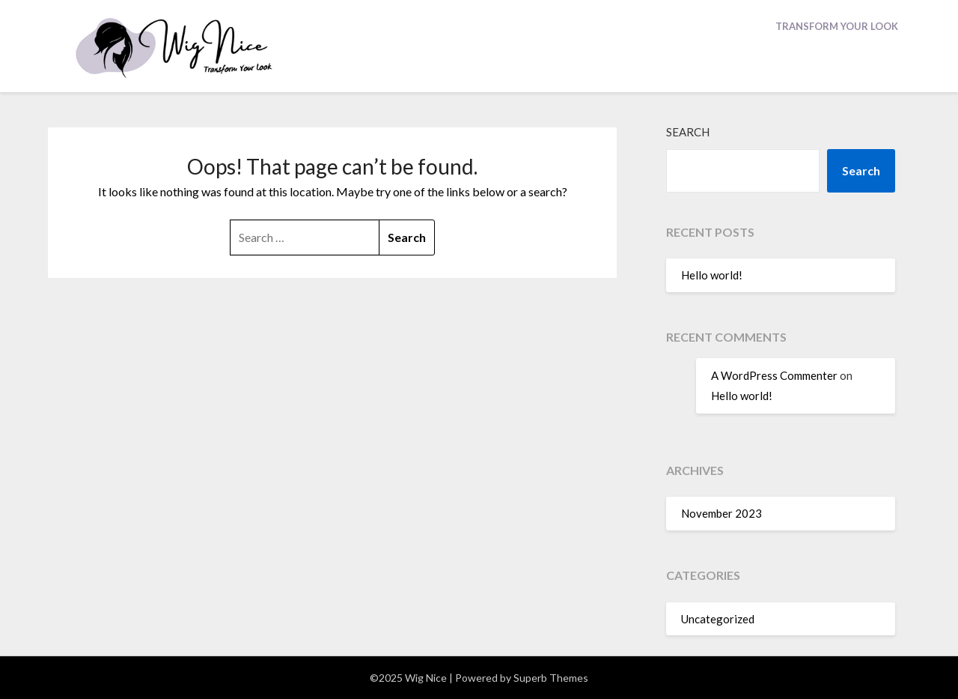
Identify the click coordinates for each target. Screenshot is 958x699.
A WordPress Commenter (774, 375)
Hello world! (711, 275)
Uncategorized (717, 619)
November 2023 (721, 513)
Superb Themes (550, 677)
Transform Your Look (836, 26)
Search (688, 132)
